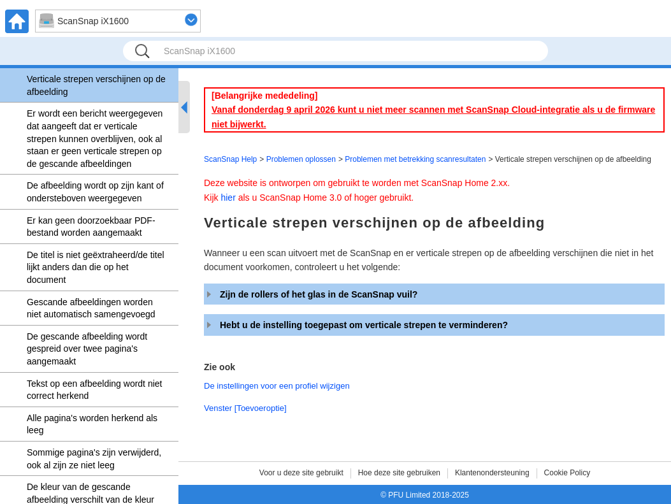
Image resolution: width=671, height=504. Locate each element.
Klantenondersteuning (492, 472)
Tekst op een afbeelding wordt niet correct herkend (94, 389)
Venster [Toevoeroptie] (245, 408)
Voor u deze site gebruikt (301, 472)
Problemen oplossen (301, 159)
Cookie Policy (567, 472)
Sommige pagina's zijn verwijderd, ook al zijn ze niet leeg (94, 458)
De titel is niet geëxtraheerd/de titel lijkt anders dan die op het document (95, 267)
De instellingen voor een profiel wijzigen (277, 386)
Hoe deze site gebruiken (399, 472)
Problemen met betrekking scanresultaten (415, 159)
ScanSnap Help (230, 159)
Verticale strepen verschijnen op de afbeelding (96, 85)
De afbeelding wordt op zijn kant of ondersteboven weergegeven (95, 191)
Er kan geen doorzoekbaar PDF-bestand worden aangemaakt (91, 226)
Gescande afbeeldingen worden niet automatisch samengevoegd (91, 308)
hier (227, 197)
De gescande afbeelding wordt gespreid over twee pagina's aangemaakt (87, 348)
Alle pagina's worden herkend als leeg (92, 424)
